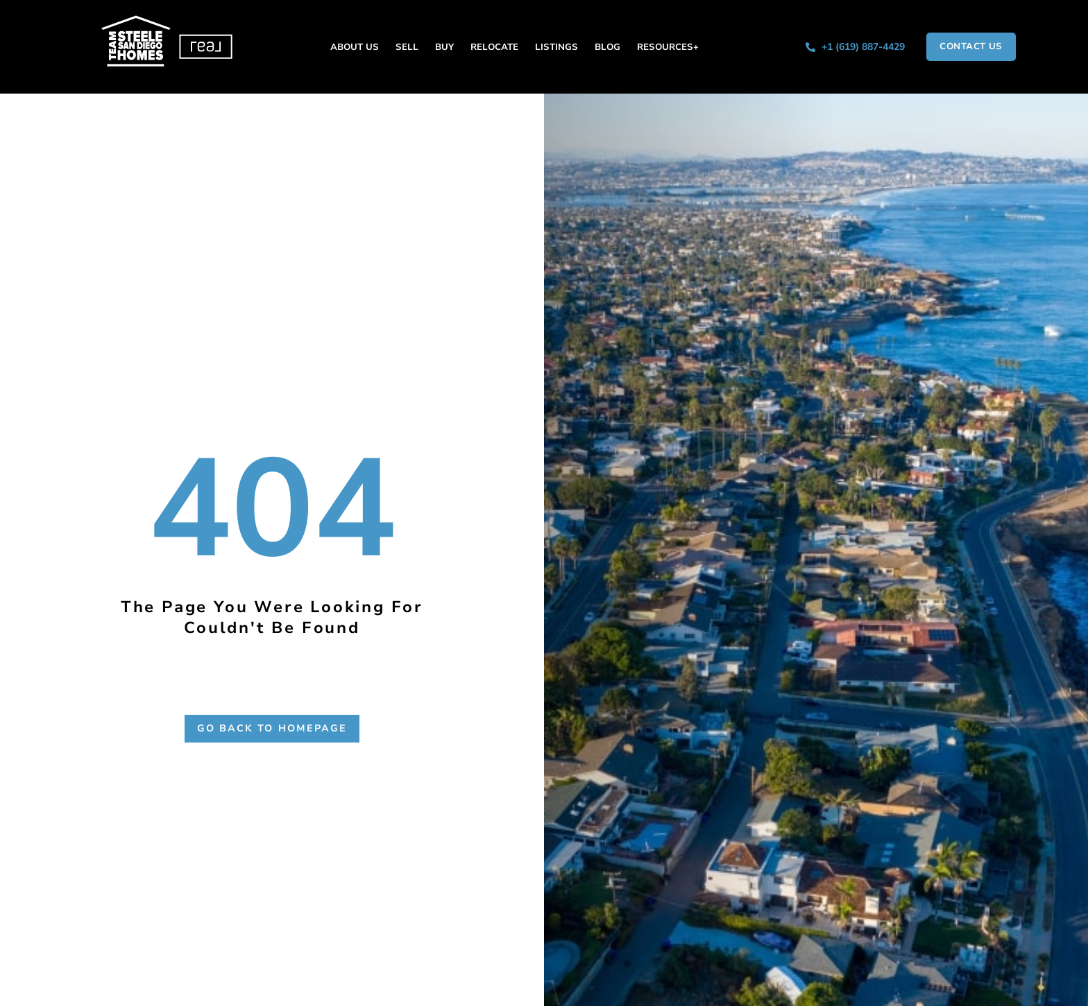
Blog (607, 47)
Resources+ (668, 47)
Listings (556, 47)
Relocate (494, 47)
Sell (407, 47)
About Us (354, 47)
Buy (444, 47)
